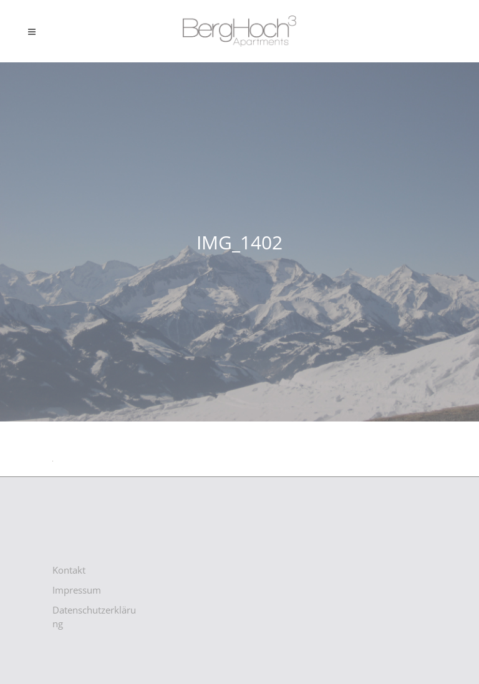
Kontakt (68, 570)
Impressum (76, 590)
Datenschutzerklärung (94, 617)
